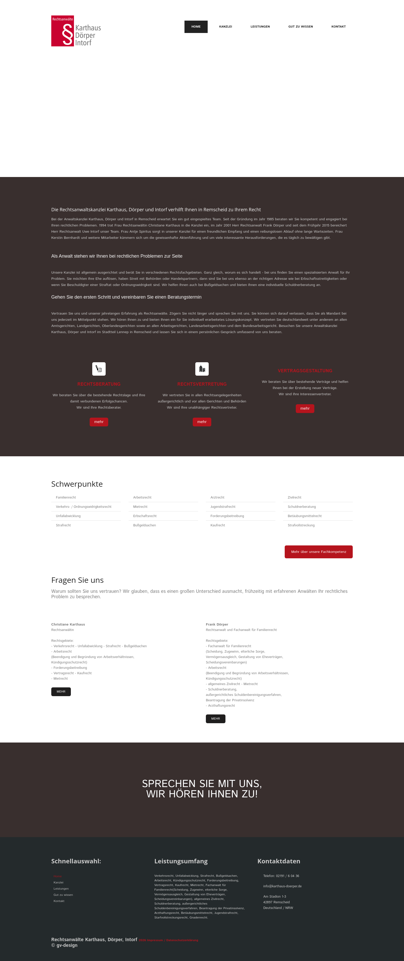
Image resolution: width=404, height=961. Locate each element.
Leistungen (260, 26)
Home (196, 27)
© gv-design (64, 945)
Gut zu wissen (300, 26)
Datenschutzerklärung (181, 940)
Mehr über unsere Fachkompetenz (318, 551)
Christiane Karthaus (68, 624)
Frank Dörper (217, 624)
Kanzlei (225, 26)
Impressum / (156, 940)
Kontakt (339, 26)
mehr (99, 422)
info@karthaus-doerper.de (282, 886)
